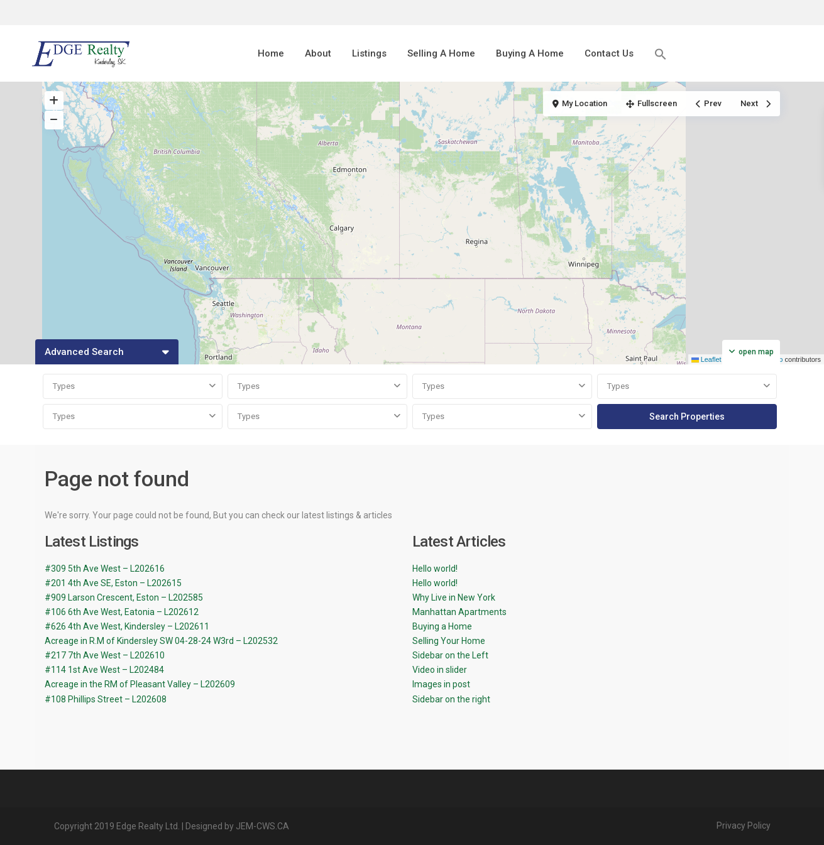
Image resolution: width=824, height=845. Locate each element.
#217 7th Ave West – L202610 (105, 655)
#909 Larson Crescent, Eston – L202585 (124, 597)
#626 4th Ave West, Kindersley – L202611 (127, 626)
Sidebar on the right (451, 699)
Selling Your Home (448, 641)
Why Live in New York (453, 597)
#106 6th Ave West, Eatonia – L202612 (122, 612)
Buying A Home (530, 53)
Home (271, 53)
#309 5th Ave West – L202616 (105, 569)
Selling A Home (441, 53)
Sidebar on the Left (450, 655)
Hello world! (435, 569)
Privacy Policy (744, 825)
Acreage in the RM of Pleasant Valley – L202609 (140, 684)
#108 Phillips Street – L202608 (106, 699)
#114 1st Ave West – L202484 (104, 670)
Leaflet (706, 359)
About (318, 53)
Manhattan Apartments (459, 612)
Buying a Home (442, 626)
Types (64, 386)
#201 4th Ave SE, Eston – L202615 (113, 583)
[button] (660, 54)
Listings (369, 53)
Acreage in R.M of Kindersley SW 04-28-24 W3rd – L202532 (161, 641)
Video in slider (439, 670)
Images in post (441, 684)
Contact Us (609, 53)
